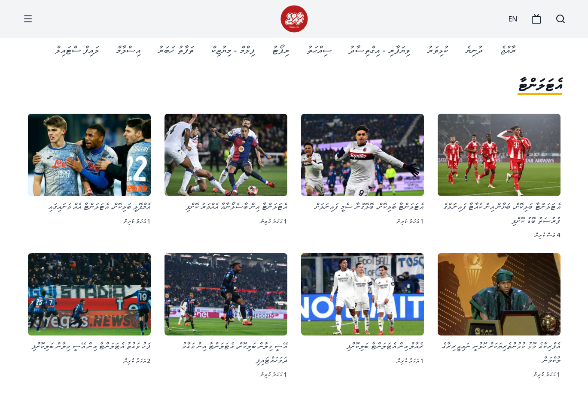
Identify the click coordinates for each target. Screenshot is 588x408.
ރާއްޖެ (508, 49)
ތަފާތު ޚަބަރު (175, 49)
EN (512, 19)
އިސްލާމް (128, 49)
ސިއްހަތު (319, 49)
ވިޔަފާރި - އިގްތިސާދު (379, 49)
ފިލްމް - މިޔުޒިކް (233, 49)
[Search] (560, 18)
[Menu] (28, 18)
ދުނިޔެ (474, 49)
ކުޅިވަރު (437, 49)
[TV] (536, 18)
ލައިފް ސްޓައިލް (77, 49)
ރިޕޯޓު (280, 49)
